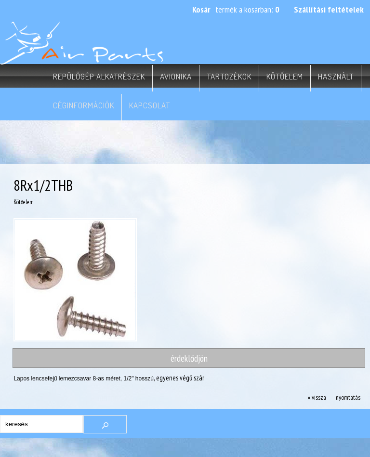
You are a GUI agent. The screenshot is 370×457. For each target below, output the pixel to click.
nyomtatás (348, 397)
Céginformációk (83, 105)
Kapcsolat (149, 105)
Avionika (176, 76)
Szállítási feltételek (329, 9)
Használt (336, 76)
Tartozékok (229, 76)
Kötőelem (284, 76)
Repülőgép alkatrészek (99, 76)
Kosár (201, 9)
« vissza (317, 397)
